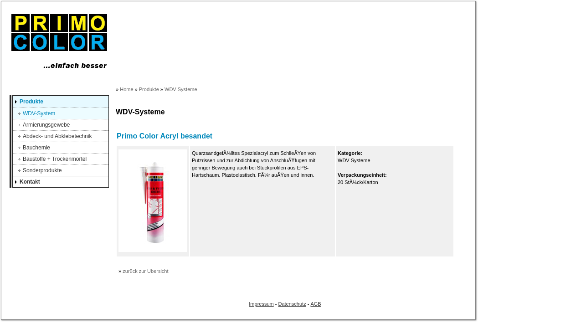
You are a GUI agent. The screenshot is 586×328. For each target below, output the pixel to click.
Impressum (261, 304)
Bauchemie (36, 147)
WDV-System (39, 113)
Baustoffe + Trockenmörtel (55, 159)
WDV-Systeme (180, 89)
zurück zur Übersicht (145, 271)
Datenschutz (292, 304)
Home (126, 89)
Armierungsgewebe (46, 125)
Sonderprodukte (42, 170)
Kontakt (30, 182)
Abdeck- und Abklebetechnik (57, 136)
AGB (315, 304)
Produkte (31, 101)
